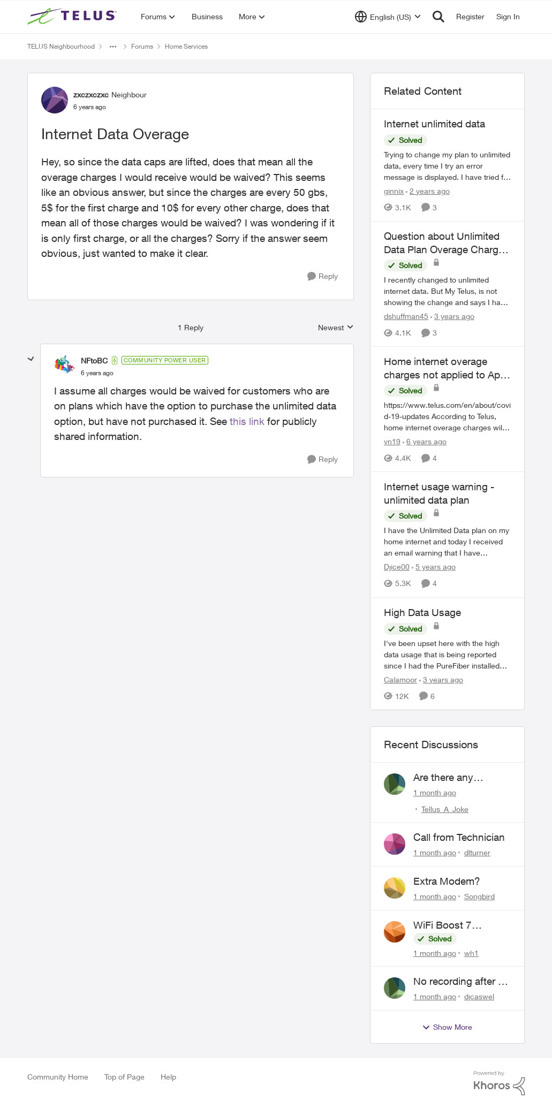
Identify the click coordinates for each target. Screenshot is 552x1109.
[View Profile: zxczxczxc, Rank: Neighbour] (54, 100)
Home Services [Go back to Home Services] (186, 46)
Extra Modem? (446, 881)
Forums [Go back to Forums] (142, 46)
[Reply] (322, 276)
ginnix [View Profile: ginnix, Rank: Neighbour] (394, 190)
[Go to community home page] (73, 16)
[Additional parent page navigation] (113, 46)
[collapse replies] (31, 359)
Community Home (57, 1076)
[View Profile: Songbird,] (394, 888)
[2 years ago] (428, 190)
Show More (447, 1027)
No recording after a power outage (458, 981)
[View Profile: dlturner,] (394, 844)
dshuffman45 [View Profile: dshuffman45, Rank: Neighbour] (406, 316)
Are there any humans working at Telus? (456, 777)
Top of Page (124, 1076)
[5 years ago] (434, 567)
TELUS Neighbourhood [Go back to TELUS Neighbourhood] (61, 46)
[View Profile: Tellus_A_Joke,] (394, 784)
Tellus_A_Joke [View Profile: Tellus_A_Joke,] (444, 808)
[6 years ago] (425, 441)
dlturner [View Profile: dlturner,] (477, 852)
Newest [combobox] (336, 328)
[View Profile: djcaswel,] (394, 988)
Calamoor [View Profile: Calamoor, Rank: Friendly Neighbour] (400, 679)
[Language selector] (388, 16)
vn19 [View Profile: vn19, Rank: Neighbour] (392, 441)
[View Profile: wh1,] (394, 932)
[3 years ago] (452, 316)
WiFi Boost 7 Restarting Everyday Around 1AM (459, 925)
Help (168, 1076)
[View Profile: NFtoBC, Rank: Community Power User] (64, 366)
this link (247, 421)
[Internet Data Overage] (97, 373)
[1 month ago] (434, 791)
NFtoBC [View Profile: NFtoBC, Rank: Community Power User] (94, 360)
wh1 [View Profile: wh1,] (471, 952)
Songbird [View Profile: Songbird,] (479, 896)
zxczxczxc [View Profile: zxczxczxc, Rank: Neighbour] (91, 94)
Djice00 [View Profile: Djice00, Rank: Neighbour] (397, 567)
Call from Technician (459, 837)
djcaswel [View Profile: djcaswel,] (479, 996)
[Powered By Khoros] (499, 1083)
